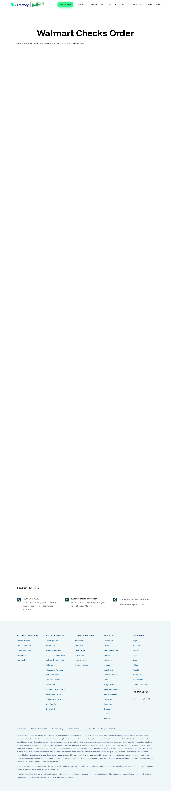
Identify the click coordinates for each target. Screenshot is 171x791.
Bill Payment (50, 646)
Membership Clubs (111, 675)
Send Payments (52, 641)
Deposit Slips (22, 660)
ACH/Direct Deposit (53, 675)
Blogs (135, 641)
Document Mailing (81, 665)
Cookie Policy (73, 729)
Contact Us (137, 675)
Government (108, 641)
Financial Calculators (140, 685)
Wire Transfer (51, 704)
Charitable (107, 709)
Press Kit (136, 670)
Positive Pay (79, 655)
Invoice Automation (24, 650)
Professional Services (112, 689)
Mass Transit (108, 670)
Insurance (107, 665)
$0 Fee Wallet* (65, 4)
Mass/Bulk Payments (54, 650)
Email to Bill (50, 709)
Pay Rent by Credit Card (55, 694)
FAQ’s (135, 655)
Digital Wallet (79, 646)
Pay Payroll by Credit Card (56, 699)
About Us (136, 650)
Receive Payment (23, 641)
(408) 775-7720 (31, 598)
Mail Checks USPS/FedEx (55, 660)
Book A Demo (138, 680)
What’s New (137, 646)
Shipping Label (80, 660)
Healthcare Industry (111, 650)
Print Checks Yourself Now (56, 655)
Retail (106, 680)
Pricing (135, 665)
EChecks (49, 665)
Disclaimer (21, 729)
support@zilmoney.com (84, 598)
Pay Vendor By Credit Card (56, 689)
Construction (108, 704)
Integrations (79, 641)
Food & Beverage (110, 694)
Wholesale (107, 719)
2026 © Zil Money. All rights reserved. (99, 729)
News (135, 660)
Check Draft (21, 655)
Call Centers (108, 660)
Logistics (107, 714)
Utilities (106, 646)
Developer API (80, 650)
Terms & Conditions (39, 729)
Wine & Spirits (109, 699)
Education (107, 655)
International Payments (54, 670)
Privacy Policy (57, 729)
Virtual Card (50, 685)
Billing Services (109, 685)
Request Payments (24, 646)
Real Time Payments (53, 680)
